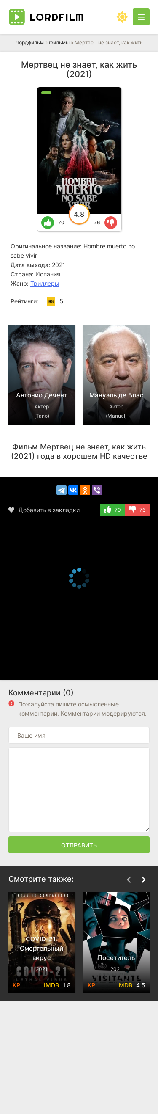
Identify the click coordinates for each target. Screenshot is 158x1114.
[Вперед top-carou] (143, 312)
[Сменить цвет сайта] (122, 17)
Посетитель (116, 958)
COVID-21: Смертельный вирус (41, 948)
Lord (56, 17)
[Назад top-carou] (128, 312)
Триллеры (44, 283)
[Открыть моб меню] (141, 16)
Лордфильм (29, 42)
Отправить (79, 845)
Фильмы (59, 42)
